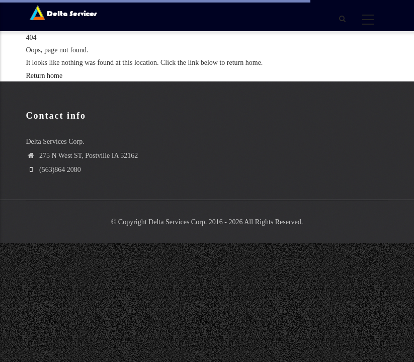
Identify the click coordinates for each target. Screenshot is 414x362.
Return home (44, 75)
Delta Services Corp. (177, 222)
